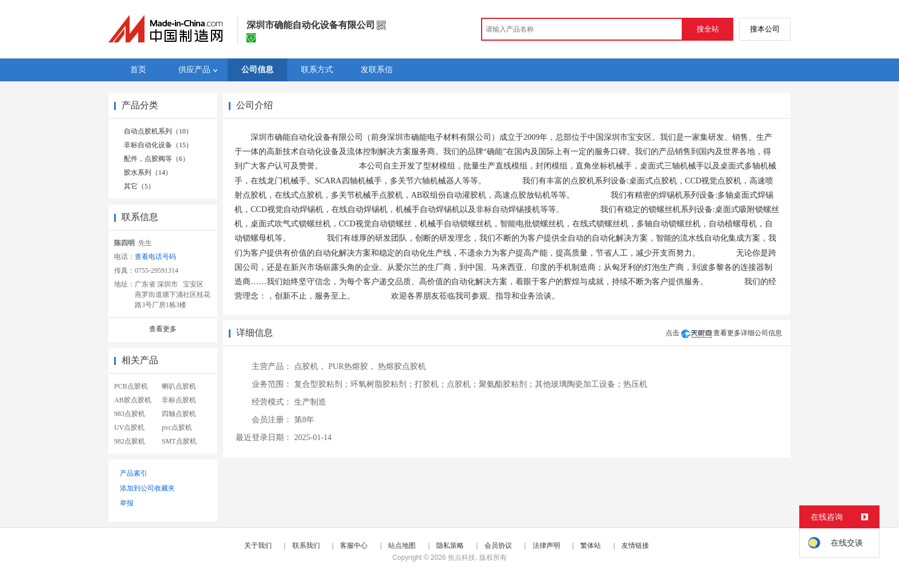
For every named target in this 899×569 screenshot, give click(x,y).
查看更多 (163, 329)
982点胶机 (129, 441)
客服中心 (354, 545)
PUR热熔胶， (352, 366)
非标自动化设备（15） (158, 145)
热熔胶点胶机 (402, 366)
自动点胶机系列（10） (158, 131)
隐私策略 (450, 545)
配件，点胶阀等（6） (156, 159)
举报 (127, 503)
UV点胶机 (129, 427)
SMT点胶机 (179, 441)
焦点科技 (461, 558)
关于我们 (258, 545)
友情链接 (635, 545)
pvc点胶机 (177, 427)
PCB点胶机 (131, 386)
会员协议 (498, 545)
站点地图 (402, 545)
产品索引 (133, 473)
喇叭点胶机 (179, 386)
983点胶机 (129, 414)
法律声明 (546, 545)
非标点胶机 (179, 400)
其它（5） (139, 186)
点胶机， (310, 366)
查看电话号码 (155, 257)
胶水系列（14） (148, 172)
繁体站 (590, 545)
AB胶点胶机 (132, 400)
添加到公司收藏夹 (147, 488)
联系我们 (306, 545)
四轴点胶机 (179, 414)
